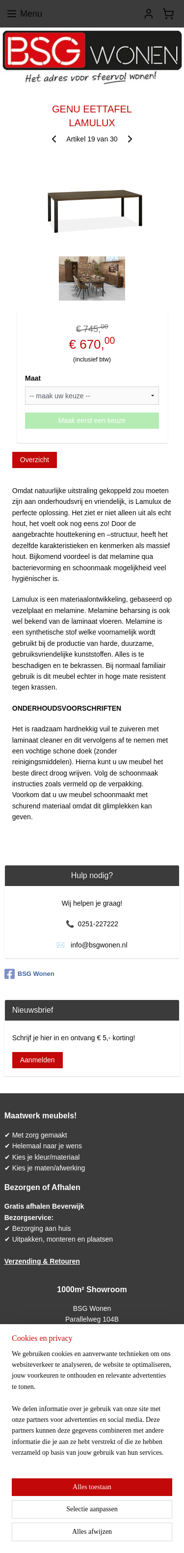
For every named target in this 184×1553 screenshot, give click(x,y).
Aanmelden (37, 1060)
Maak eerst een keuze (92, 420)
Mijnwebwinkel (106, 1535)
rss (112, 1519)
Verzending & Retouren (42, 1261)
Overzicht (34, 460)
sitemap (95, 1519)
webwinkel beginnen (144, 1519)
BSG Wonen (29, 974)
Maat (33, 378)
